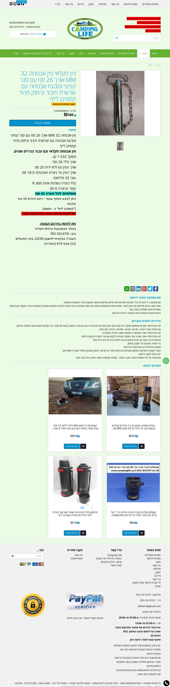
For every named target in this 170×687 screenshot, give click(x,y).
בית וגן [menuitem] (81, 4)
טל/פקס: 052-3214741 (148, 580)
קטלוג (150, 65)
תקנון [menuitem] (71, 53)
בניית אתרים (73, 685)
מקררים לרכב (30, 668)
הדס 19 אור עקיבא (152, 597)
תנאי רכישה (116, 550)
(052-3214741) (33, 213)
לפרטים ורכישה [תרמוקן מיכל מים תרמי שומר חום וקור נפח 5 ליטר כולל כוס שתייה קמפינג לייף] (134, 518)
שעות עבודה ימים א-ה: (140, 603)
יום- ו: (138, 617)
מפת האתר (153, 535)
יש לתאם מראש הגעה (60, 213)
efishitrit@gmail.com (149, 591)
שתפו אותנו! (77, 543)
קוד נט (80, 685)
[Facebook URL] (22, 4)
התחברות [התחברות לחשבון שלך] (21, 1)
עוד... (40, 535)
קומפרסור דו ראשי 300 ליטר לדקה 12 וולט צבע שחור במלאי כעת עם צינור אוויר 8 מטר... (85, 421)
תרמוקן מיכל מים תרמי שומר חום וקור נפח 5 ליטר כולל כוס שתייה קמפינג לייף (137, 500)
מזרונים (18, 668)
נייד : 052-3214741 (150, 585)
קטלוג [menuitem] (143, 53)
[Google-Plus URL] (18, 4)
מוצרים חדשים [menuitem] (107, 53)
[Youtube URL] (15, 4)
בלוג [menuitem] (81, 53)
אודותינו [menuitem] (92, 53)
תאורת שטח (44, 668)
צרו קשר (116, 535)
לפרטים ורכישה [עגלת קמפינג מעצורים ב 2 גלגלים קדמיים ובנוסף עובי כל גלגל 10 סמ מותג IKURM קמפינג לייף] (134, 439)
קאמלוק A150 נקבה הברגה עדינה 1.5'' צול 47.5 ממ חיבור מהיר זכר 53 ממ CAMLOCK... (33, 421)
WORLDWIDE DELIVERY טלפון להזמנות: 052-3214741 (24, 24)
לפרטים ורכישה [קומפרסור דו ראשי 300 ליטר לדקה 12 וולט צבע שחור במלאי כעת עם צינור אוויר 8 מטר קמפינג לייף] (82, 439)
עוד (15, 53)
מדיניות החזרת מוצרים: (146, 321)
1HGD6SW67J (61, 110)
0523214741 (108, 547)
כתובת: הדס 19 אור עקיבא (109, 543)
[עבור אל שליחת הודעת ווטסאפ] (166, 361)
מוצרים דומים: (152, 365)
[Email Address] (11, 4)
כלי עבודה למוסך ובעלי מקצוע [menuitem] (37, 53)
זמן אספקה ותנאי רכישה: (145, 297)
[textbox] (137, 25)
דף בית (158, 65)
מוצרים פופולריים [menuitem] (127, 53)
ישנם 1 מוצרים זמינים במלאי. (63, 104)
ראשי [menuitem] (154, 53)
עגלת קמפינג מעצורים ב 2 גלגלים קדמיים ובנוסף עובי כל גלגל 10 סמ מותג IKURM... (137, 421)
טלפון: (119, 547)
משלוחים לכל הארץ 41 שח (55, 194)
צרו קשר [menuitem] (60, 53)
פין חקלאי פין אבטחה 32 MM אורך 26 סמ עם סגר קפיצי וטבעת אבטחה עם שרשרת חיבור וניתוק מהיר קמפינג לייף (47, 86)
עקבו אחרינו (75, 535)
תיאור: (72, 130)
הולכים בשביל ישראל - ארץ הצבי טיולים (85, 603)
